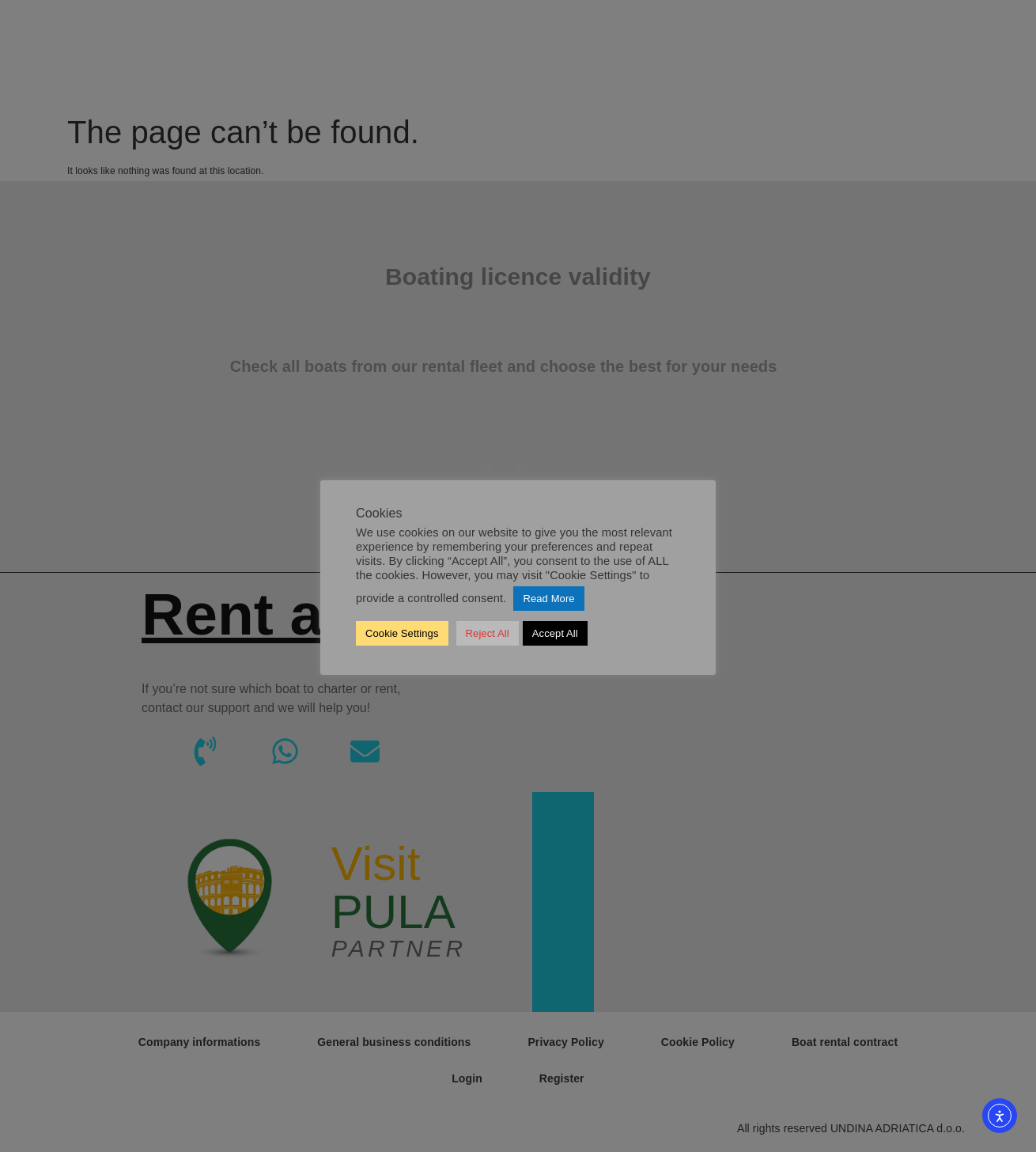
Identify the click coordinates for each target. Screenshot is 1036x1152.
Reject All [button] (487, 633)
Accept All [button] (555, 633)
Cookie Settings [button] (402, 633)
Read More (548, 598)
